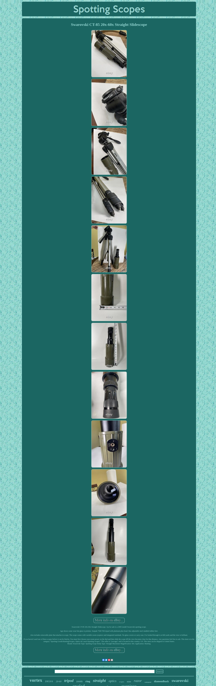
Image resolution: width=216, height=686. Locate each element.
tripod (68, 681)
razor (138, 681)
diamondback (161, 681)
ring (87, 681)
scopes (121, 682)
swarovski (180, 680)
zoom (79, 681)
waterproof (148, 682)
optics (112, 681)
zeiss (49, 681)
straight (99, 680)
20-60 (58, 681)
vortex (36, 680)
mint (129, 681)
